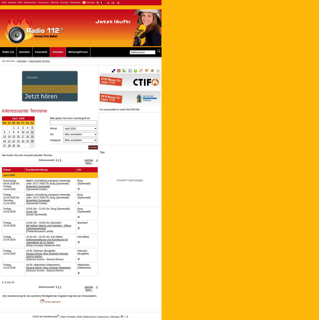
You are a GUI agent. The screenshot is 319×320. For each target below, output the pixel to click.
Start (4, 2)
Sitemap (54, 2)
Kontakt (12, 2)
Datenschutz (30, 2)
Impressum (43, 2)
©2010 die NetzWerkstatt (46, 316)
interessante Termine (39, 61)
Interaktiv (24, 52)
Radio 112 (8, 52)
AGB (19, 2)
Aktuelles (57, 52)
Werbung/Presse (77, 52)
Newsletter (75, 2)
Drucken (64, 2)
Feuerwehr (41, 52)
